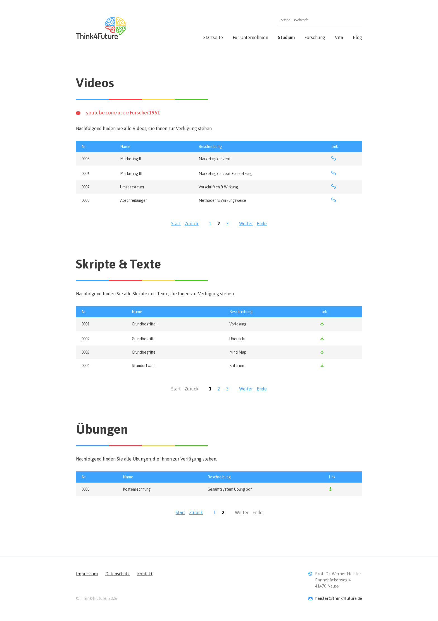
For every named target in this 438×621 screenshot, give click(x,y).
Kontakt (145, 573)
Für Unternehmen (250, 37)
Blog (357, 37)
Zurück (192, 223)
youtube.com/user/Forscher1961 (123, 113)
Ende (262, 223)
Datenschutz (117, 573)
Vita (339, 37)
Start (176, 223)
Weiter (246, 223)
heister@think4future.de (338, 598)
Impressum (87, 573)
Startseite (213, 37)
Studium (286, 37)
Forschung (314, 37)
